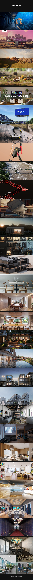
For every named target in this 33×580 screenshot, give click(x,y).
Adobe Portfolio (19, 576)
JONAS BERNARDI (16, 6)
